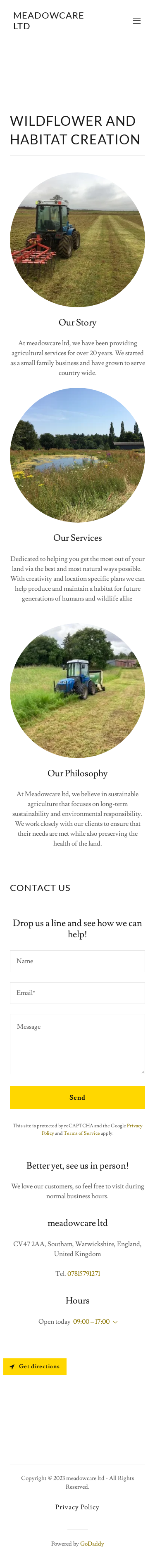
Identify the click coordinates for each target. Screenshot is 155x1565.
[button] (137, 20)
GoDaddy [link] (92, 1544)
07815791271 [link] (83, 1274)
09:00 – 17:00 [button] (91, 1322)
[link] (57, 27)
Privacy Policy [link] (77, 1507)
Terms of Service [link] (82, 1133)
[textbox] (77, 961)
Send (77, 1098)
